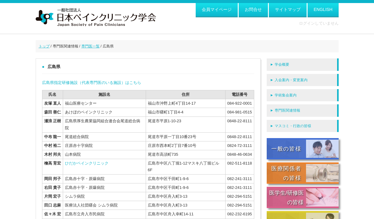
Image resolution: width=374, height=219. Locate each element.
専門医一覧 (90, 46)
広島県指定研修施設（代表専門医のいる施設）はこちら (91, 82)
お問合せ (253, 9)
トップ (44, 46)
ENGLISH (323, 9)
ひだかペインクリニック (87, 163)
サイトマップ (288, 9)
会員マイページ (217, 9)
